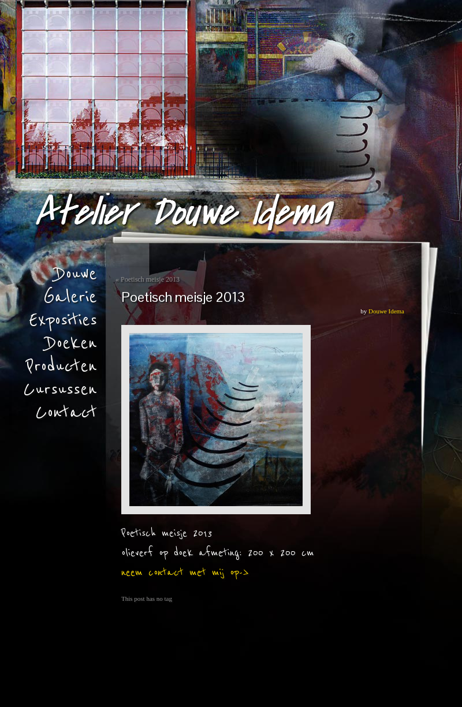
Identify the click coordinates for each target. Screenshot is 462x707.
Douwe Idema (386, 311)
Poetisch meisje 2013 (150, 279)
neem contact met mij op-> (185, 572)
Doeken (71, 343)
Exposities (63, 320)
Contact (66, 412)
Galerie (70, 297)
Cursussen (60, 389)
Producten (61, 366)
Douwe (76, 274)
